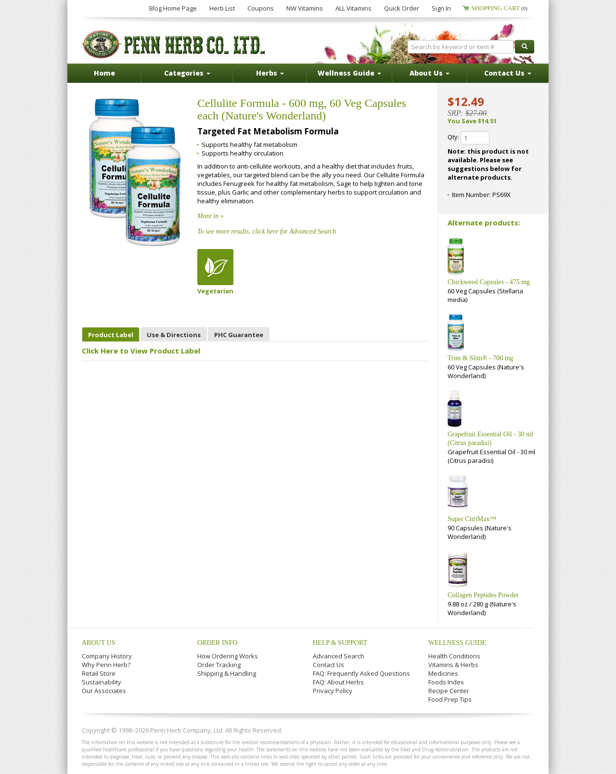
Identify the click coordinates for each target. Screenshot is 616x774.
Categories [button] (187, 73)
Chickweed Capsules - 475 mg (489, 282)
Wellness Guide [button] (349, 73)
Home (104, 73)
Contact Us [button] (507, 73)
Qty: (468, 137)
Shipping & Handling (226, 673)
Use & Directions (174, 334)
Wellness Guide (457, 642)
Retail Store (99, 673)
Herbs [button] (270, 73)
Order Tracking (219, 664)
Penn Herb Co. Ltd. (174, 44)
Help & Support (340, 642)
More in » (210, 216)
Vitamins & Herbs (453, 664)
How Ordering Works (227, 656)
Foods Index (446, 682)
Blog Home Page (173, 8)
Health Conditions (454, 656)
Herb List (222, 8)
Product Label (110, 334)
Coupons (260, 8)
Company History (107, 656)
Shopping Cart (499, 8)
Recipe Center (448, 690)
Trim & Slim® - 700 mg (480, 358)
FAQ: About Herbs (338, 682)
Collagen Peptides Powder (483, 595)
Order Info (217, 642)
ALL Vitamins (353, 8)
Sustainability (101, 682)
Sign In (441, 8)
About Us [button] (429, 73)
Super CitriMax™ (472, 519)
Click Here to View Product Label (141, 350)
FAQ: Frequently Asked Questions (361, 673)
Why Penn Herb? (106, 664)
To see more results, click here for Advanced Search (266, 231)
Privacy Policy (332, 690)
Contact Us (328, 664)
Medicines (443, 673)
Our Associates (104, 690)
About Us (98, 642)
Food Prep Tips (450, 699)
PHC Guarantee (238, 334)
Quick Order (401, 8)
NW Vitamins (304, 8)
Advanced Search (338, 656)
